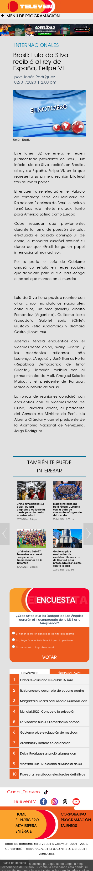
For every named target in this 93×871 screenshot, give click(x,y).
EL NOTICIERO (27, 819)
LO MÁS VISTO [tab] (29, 673)
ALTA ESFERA (26, 825)
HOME (21, 814)
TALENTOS (69, 825)
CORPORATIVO (73, 814)
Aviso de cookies (14, 863)
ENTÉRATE (24, 831)
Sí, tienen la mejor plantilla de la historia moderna (43, 633)
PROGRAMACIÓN (76, 819)
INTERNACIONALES (36, 44)
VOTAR (49, 657)
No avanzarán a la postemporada (33, 647)
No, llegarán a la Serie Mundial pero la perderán (42, 640)
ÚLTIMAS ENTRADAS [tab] (69, 672)
